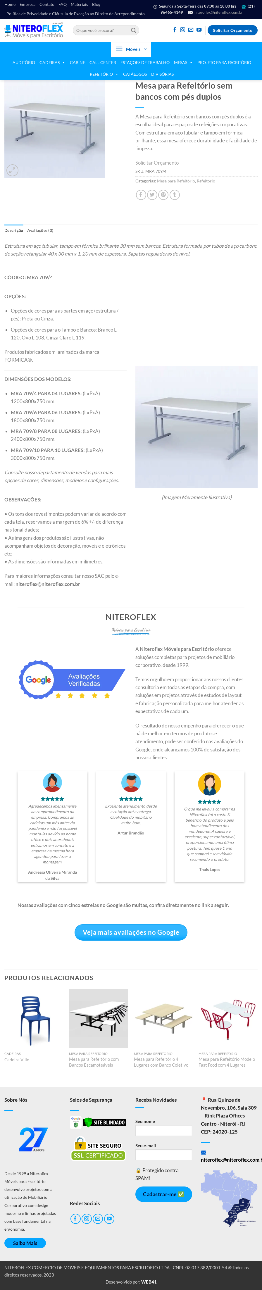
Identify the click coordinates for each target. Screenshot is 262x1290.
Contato (46, 4)
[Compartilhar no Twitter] (152, 195)
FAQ (62, 4)
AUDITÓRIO (24, 62)
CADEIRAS (52, 62)
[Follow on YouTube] (198, 30)
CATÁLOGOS (135, 74)
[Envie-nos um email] (190, 30)
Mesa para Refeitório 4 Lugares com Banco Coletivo (161, 1061)
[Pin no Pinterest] (163, 195)
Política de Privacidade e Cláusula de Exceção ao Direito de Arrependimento (75, 13)
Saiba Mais (25, 1243)
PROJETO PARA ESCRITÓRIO (224, 62)
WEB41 (149, 1281)
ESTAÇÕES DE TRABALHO (145, 62)
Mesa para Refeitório (176, 181)
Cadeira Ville (16, 1059)
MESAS (183, 62)
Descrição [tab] (13, 230)
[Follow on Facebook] (174, 30)
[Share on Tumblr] (175, 195)
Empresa (27, 4)
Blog (96, 4)
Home (9, 4)
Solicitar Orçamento (157, 163)
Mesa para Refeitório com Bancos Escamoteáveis (94, 1061)
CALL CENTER (102, 62)
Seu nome (163, 1129)
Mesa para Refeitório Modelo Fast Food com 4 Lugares (227, 1061)
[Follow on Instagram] (182, 30)
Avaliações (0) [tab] (40, 230)
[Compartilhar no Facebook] (141, 195)
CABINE (77, 62)
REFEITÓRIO (104, 74)
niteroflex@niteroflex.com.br (215, 12)
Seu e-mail (163, 1154)
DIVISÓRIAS (162, 74)
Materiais (79, 4)
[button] (131, 49)
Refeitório (206, 181)
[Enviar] (133, 30)
